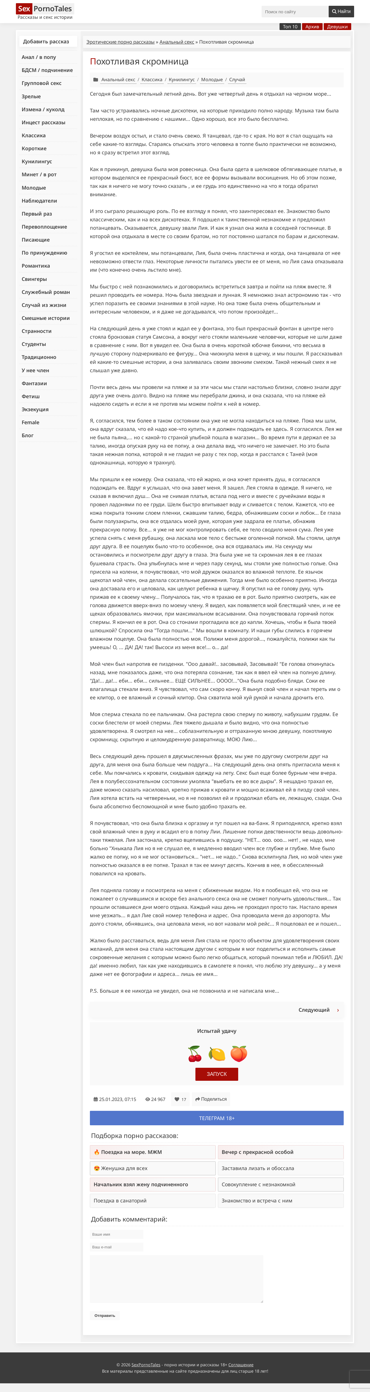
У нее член (35, 370)
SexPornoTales (146, 1373)
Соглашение (241, 1373)
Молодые (34, 187)
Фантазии (34, 383)
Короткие (34, 148)
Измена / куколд (43, 109)
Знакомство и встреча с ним (257, 1200)
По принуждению (44, 252)
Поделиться (211, 1099)
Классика (34, 135)
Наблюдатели (39, 200)
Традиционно (39, 356)
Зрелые (31, 96)
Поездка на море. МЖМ (131, 1151)
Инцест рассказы (43, 122)
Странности (37, 330)
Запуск (217, 1074)
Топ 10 (290, 26)
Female (30, 422)
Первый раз (37, 213)
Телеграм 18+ (217, 1118)
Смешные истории (46, 317)
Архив (312, 26)
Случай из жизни (44, 304)
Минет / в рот (39, 174)
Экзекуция (35, 409)
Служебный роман (46, 291)
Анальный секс (177, 41)
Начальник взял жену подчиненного (141, 1184)
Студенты (34, 343)
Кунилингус (37, 161)
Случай (237, 79)
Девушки (337, 26)
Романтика (36, 265)
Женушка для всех (124, 1168)
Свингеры (34, 278)
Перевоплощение (44, 226)
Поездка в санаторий (120, 1200)
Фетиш (31, 396)
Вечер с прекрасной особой (258, 1151)
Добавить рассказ (46, 41)
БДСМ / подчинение (47, 69)
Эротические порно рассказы (120, 41)
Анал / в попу (39, 56)
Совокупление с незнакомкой (258, 1184)
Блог (28, 435)
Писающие (36, 239)
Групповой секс (42, 82)
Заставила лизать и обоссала (258, 1168)
